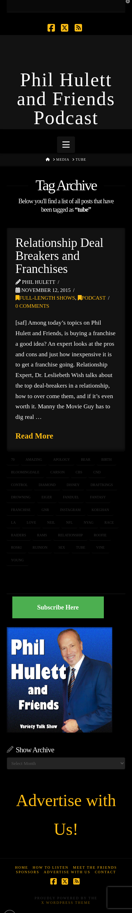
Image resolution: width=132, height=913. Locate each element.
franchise (21, 510)
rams (42, 535)
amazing (33, 459)
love (31, 522)
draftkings (101, 485)
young (17, 560)
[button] (66, 144)
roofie (100, 535)
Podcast (92, 298)
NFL (69, 522)
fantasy (98, 497)
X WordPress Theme (65, 903)
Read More (34, 436)
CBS (79, 472)
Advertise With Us (67, 872)
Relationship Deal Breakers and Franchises (59, 256)
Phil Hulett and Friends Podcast (66, 98)
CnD (97, 472)
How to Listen (51, 867)
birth (106, 459)
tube (80, 547)
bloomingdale (25, 472)
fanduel (71, 497)
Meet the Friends (95, 867)
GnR (45, 510)
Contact (105, 872)
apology (61, 459)
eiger (47, 497)
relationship (70, 535)
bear (85, 459)
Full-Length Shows (45, 298)
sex (61, 547)
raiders (18, 535)
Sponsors (27, 872)
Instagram (70, 510)
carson (57, 472)
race (109, 522)
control (19, 485)
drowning (21, 497)
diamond (47, 485)
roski (16, 547)
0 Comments (32, 306)
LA (13, 522)
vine (100, 547)
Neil (51, 522)
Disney (73, 485)
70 (12, 459)
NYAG (89, 522)
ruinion (40, 547)
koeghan (100, 510)
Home (21, 867)
